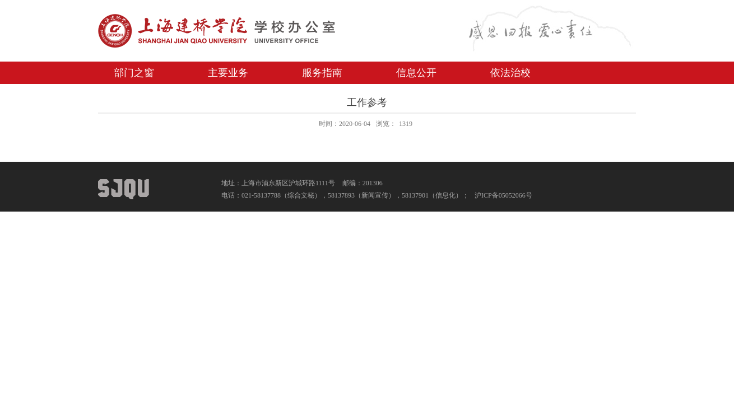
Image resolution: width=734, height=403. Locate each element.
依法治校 (510, 72)
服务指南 (322, 72)
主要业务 (228, 72)
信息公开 (416, 72)
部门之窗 (134, 72)
